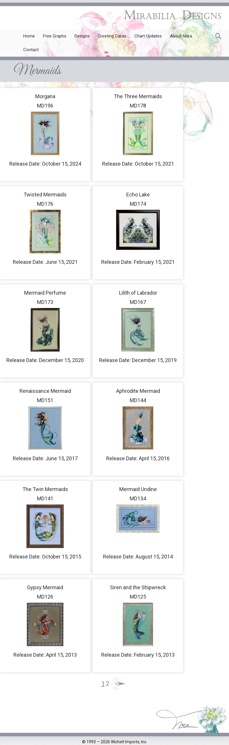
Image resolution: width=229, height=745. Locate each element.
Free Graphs (54, 36)
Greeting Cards (112, 36)
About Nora (181, 36)
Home (29, 36)
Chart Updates (148, 36)
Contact (31, 49)
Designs (82, 36)
